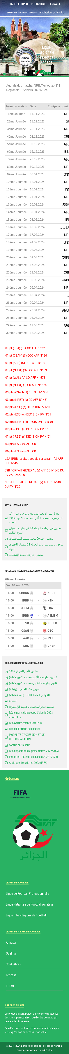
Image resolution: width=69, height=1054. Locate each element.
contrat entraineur (19, 745)
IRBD (25, 600)
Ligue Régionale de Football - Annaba (34, 4)
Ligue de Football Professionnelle (27, 894)
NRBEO (52, 623)
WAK (26, 638)
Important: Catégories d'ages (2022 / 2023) (33, 757)
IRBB (25, 615)
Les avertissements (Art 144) (25, 723)
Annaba (11, 943)
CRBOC (24, 593)
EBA (50, 608)
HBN (50, 600)
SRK (26, 646)
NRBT (51, 593)
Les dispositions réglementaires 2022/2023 (34, 751)
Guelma (11, 953)
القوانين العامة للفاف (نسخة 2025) (29, 695)
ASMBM (52, 615)
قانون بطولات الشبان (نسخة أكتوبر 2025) (33, 683)
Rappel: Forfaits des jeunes (24, 729)
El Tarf (10, 986)
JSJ (50, 638)
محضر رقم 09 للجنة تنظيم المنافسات (31, 538)
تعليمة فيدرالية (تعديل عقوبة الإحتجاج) (31, 706)
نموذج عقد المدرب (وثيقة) (24, 689)
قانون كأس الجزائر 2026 (23, 671)
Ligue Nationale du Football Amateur (29, 904)
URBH (51, 646)
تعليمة (12, 701)
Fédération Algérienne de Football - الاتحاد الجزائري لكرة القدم (34, 12)
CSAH (25, 630)
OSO (50, 630)
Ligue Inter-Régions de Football (26, 915)
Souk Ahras (13, 964)
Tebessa (11, 975)
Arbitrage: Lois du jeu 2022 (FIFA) (28, 762)
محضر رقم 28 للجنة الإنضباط (26, 555)
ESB (26, 623)
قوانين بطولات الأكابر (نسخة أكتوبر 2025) (33, 677)
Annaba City (36, 1050)
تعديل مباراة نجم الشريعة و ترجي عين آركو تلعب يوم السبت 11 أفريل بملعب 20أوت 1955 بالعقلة (35, 518)
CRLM (25, 608)
